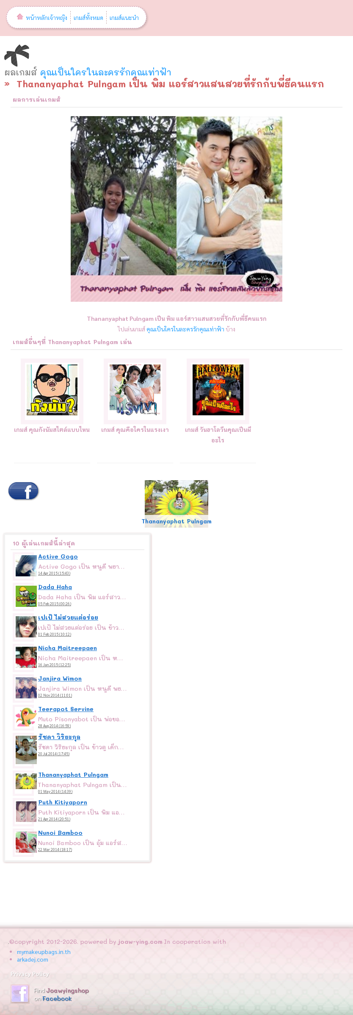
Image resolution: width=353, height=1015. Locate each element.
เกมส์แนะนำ (124, 17)
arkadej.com (32, 959)
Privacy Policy (30, 973)
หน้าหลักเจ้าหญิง (42, 17)
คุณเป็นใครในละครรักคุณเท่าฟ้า (105, 72)
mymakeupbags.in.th (44, 951)
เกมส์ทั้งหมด (88, 17)
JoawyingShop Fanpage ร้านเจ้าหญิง (20, 994)
